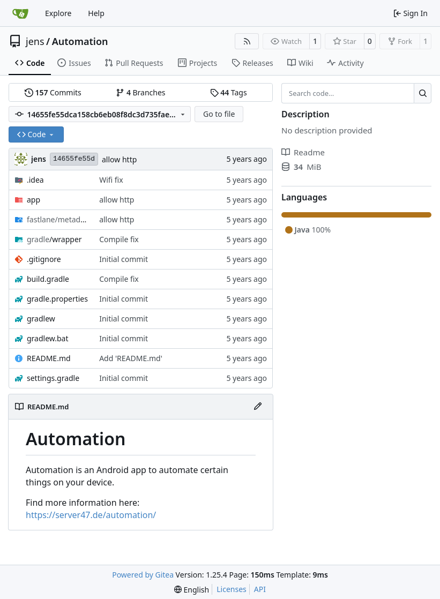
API (260, 589)
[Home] (20, 13)
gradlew (41, 318)
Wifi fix (111, 180)
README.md (49, 358)
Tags (228, 92)
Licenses (232, 589)
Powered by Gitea (143, 575)
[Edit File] (257, 407)
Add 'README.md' (130, 358)
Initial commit (123, 259)
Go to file (219, 114)
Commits (53, 92)
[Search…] (422, 93)
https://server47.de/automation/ (91, 515)
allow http (119, 159)
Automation (80, 41)
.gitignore (44, 259)
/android (57, 219)
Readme (303, 152)
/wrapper (54, 239)
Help (96, 13)
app (33, 199)
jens (35, 41)
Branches (140, 92)
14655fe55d (74, 159)
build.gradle (48, 279)
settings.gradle (53, 378)
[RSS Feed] (247, 41)
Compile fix (119, 239)
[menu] (191, 590)
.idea (35, 180)
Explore (58, 13)
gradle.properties (57, 299)
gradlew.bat (48, 338)
